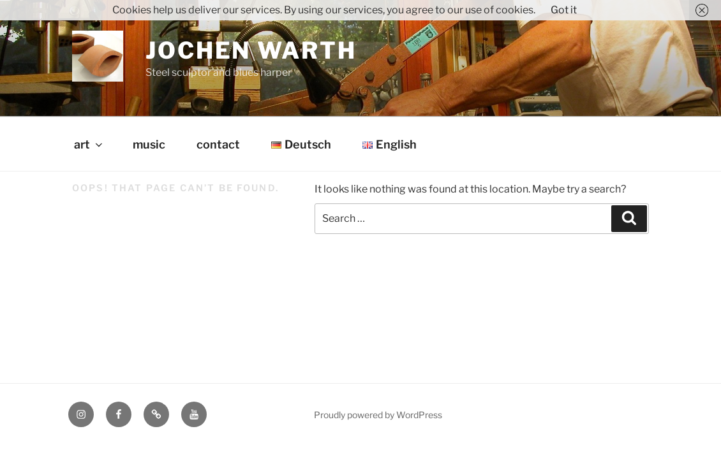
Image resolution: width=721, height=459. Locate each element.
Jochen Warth (251, 50)
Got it (564, 10)
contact (218, 144)
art (89, 144)
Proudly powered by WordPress (378, 414)
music (149, 144)
